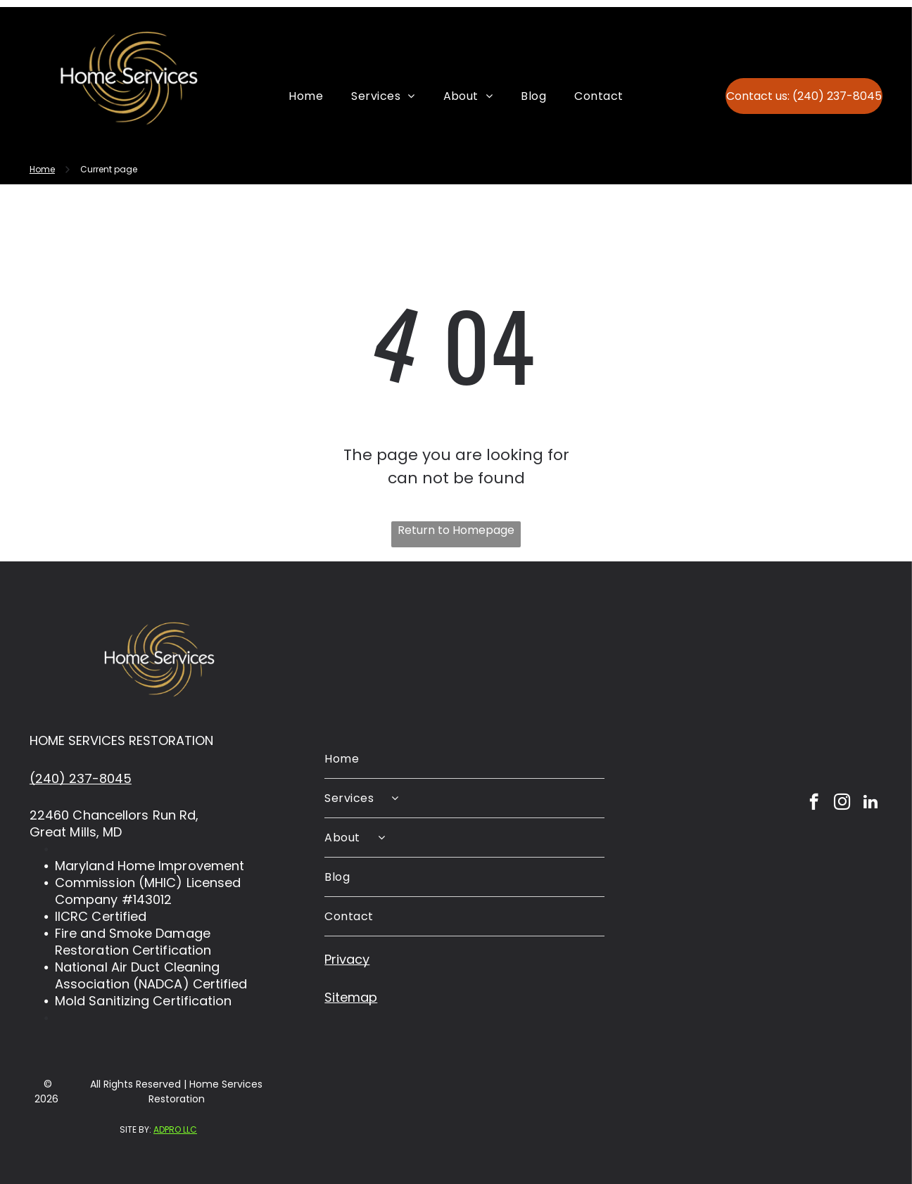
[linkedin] (870, 803)
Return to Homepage (456, 530)
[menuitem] (305, 95)
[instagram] (842, 803)
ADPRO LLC (175, 1129)
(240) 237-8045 (81, 778)
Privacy (346, 959)
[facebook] (814, 803)
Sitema (346, 997)
